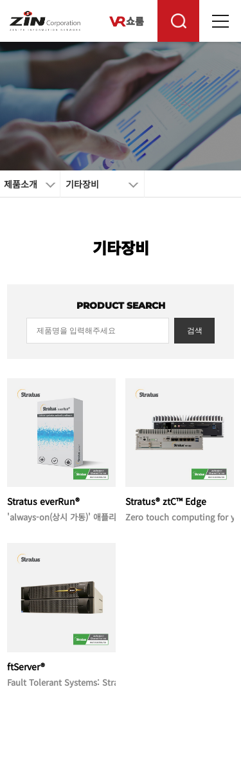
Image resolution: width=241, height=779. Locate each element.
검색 (194, 330)
